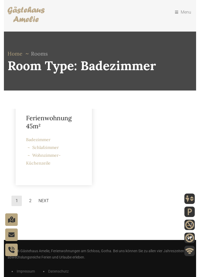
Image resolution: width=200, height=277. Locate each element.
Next (44, 200)
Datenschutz (58, 271)
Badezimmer (38, 139)
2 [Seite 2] (30, 200)
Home (15, 53)
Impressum (26, 271)
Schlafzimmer (45, 147)
